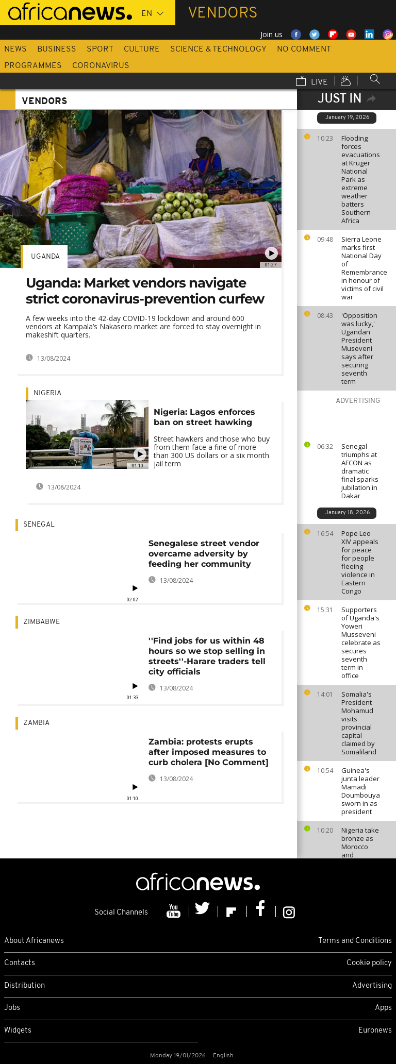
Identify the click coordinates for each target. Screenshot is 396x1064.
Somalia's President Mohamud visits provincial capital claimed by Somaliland (358, 723)
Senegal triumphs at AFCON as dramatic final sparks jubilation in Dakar (359, 471)
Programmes (33, 66)
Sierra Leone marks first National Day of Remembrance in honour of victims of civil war (364, 268)
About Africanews (34, 941)
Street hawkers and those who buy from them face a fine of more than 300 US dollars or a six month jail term (212, 451)
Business (56, 49)
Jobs (12, 1008)
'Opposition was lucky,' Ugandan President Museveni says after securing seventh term (359, 348)
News (15, 49)
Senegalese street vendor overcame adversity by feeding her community (203, 553)
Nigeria (47, 393)
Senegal (39, 525)
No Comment (304, 49)
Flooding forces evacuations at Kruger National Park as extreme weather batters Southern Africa (360, 179)
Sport (100, 49)
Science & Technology (218, 49)
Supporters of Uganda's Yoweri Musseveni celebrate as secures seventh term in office (361, 642)
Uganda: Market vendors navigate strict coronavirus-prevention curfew (145, 291)
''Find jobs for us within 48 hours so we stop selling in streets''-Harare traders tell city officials (207, 656)
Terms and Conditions (355, 941)
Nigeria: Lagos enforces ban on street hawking (204, 417)
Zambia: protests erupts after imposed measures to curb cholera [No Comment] (208, 752)
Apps (383, 1008)
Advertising (372, 986)
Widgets (17, 1031)
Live (312, 82)
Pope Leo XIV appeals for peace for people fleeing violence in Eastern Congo (359, 562)
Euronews (375, 1031)
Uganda (45, 257)
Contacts (19, 963)
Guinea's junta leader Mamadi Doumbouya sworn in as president (360, 791)
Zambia (36, 723)
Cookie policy (369, 963)
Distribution (24, 986)
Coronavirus (100, 66)
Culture (142, 49)
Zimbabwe (41, 622)
